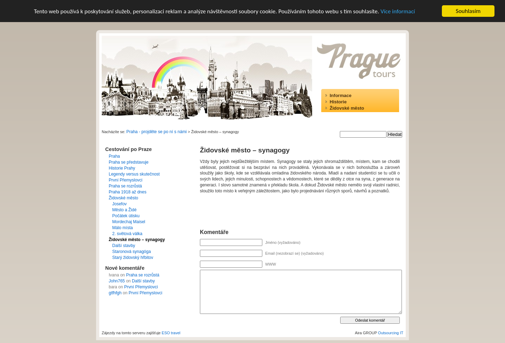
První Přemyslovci (125, 180)
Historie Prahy (122, 168)
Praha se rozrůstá (125, 186)
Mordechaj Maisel (128, 221)
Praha (114, 156)
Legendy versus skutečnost (134, 174)
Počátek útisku (126, 215)
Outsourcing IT (390, 333)
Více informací (398, 11)
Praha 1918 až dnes (127, 192)
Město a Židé (124, 209)
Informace (340, 95)
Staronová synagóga (131, 251)
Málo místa (122, 227)
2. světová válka (127, 233)
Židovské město (347, 108)
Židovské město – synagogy (137, 239)
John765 (117, 281)
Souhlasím (468, 11)
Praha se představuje (128, 162)
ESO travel (171, 333)
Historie (338, 101)
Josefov (119, 203)
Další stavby (123, 245)
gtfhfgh (115, 292)
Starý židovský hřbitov (132, 257)
